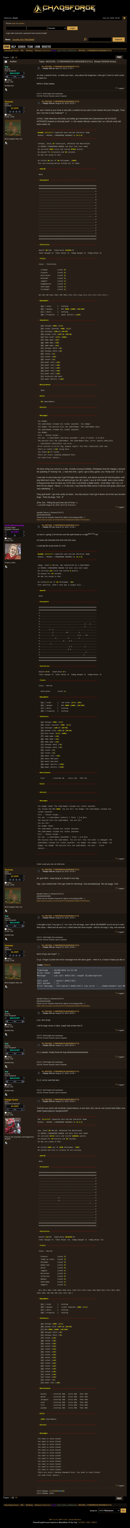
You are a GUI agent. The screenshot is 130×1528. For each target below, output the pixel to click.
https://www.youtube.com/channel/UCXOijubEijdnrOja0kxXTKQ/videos (63, 520)
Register (46, 47)
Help (13, 47)
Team (30, 47)
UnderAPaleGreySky (14, 525)
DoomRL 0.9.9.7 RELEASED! (23, 40)
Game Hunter (62, 50)
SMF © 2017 (63, 1519)
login (14, 23)
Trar (6, 67)
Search (21, 47)
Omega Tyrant (11, 1099)
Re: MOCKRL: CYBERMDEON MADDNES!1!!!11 (60, 66)
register (21, 23)
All (16, 57)
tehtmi (54, 50)
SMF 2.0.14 (53, 1519)
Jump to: (93, 1511)
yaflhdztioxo (71, 50)
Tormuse (9, 101)
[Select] (47, 965)
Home (6, 47)
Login (37, 47)
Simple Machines (75, 1519)
